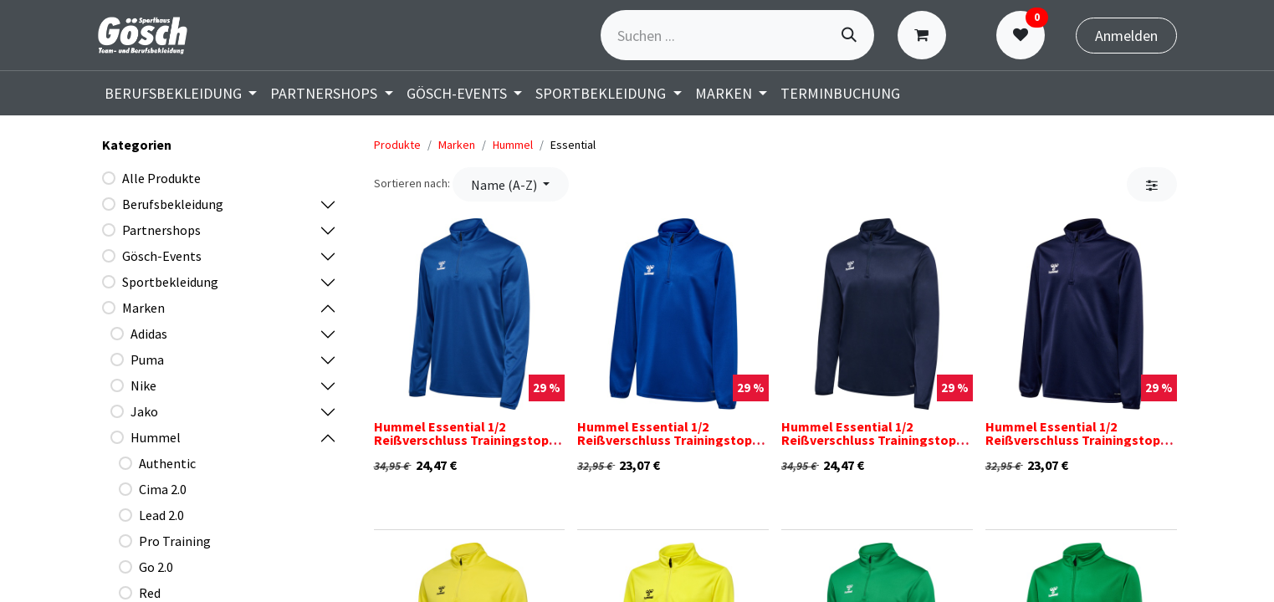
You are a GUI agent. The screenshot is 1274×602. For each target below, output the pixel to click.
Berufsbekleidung (172, 204)
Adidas (148, 333)
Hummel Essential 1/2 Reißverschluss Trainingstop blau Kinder (664, 440)
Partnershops (161, 230)
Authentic (167, 463)
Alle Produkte (161, 178)
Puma (147, 359)
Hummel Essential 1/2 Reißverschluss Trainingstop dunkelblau (868, 440)
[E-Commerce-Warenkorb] (925, 35)
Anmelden (1126, 35)
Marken (143, 307)
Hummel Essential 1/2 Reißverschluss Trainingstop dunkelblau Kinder (1072, 440)
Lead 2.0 (161, 515)
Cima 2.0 (163, 489)
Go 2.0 (156, 567)
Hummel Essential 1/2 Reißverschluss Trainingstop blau (461, 440)
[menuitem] (181, 93)
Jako (144, 411)
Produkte (397, 144)
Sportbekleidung (170, 281)
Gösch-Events (162, 255)
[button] (511, 184)
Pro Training (175, 541)
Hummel (155, 437)
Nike (143, 385)
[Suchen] (849, 35)
